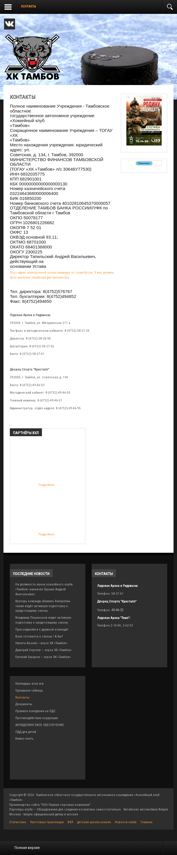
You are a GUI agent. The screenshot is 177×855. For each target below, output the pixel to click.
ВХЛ (70, 822)
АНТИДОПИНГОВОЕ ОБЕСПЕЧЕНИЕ (39, 725)
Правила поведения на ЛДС (35, 711)
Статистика (17, 822)
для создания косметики (76, 809)
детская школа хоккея (94, 822)
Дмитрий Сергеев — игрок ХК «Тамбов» (43, 650)
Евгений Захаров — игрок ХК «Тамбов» (43, 657)
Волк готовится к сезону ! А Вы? (39, 636)
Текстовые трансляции (47, 822)
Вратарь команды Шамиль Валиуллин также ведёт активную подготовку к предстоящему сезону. (42, 606)
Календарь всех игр (29, 684)
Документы (23, 704)
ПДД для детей (25, 732)
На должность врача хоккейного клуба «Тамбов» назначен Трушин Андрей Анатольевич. (44, 589)
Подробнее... (47, 465)
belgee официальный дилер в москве (50, 814)
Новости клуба (126, 822)
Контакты (22, 697)
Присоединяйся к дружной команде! (41, 629)
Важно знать (24, 738)
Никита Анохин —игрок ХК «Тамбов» (41, 643)
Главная (146, 822)
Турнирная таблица (29, 690)
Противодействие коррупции (36, 718)
